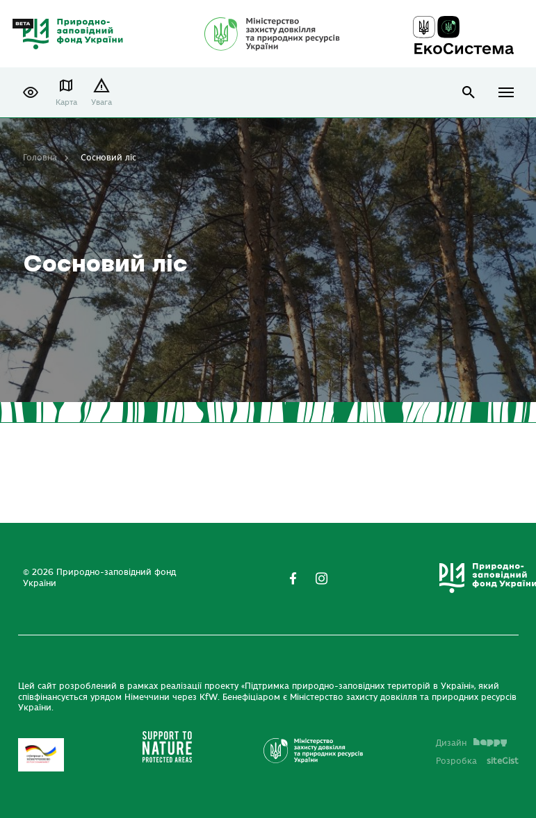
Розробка (477, 761)
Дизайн (471, 743)
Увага (101, 102)
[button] (30, 92)
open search (469, 92)
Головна (40, 157)
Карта (66, 102)
